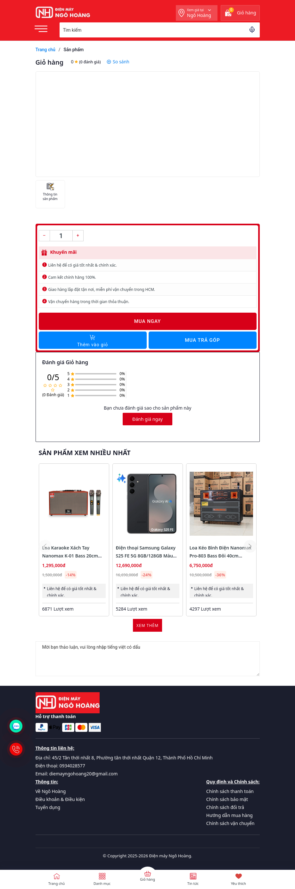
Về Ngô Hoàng (51, 791)
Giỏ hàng (147, 879)
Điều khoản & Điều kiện (60, 799)
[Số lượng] (61, 235)
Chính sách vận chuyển (230, 823)
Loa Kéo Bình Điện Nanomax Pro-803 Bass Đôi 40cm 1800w (221, 556)
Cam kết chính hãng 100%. (72, 277)
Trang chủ (56, 883)
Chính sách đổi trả (225, 807)
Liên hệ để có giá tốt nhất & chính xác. (82, 265)
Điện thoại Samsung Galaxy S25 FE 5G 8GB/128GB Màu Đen (146, 556)
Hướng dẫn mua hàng (229, 815)
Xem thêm (147, 625)
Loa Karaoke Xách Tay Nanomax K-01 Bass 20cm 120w (70, 556)
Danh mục (102, 883)
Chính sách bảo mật (227, 799)
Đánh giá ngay (147, 419)
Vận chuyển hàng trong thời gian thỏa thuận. (88, 301)
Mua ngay (147, 321)
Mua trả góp (202, 340)
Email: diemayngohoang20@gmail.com (77, 774)
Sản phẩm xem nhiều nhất (85, 453)
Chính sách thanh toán (230, 791)
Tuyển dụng (48, 807)
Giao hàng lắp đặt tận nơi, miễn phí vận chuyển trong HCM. (101, 289)
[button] (250, 546)
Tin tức (193, 883)
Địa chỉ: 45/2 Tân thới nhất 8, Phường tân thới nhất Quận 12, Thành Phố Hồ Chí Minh (124, 758)
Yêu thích (238, 883)
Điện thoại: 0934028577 (60, 766)
